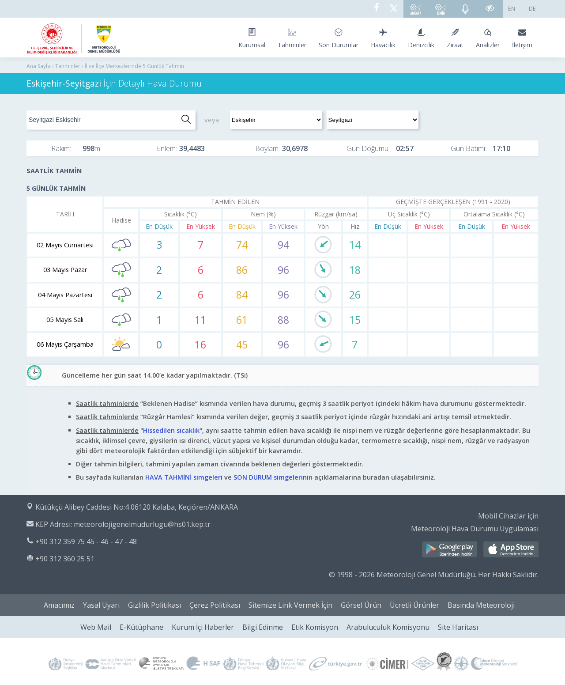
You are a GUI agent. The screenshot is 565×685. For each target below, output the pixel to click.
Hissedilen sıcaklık (171, 430)
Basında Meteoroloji (481, 605)
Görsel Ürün (361, 605)
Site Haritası (458, 627)
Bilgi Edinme (262, 627)
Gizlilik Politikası (154, 605)
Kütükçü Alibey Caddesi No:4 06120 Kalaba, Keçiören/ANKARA (136, 507)
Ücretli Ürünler (414, 605)
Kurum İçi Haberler (203, 627)
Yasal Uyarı (101, 605)
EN (511, 8)
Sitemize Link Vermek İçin (290, 605)
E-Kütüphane (141, 627)
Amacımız (59, 605)
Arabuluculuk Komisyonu (388, 627)
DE (532, 8)
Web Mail (95, 627)
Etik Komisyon (314, 627)
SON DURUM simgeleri (268, 477)
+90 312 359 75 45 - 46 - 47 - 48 (86, 541)
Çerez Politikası (214, 605)
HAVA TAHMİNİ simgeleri (183, 477)
